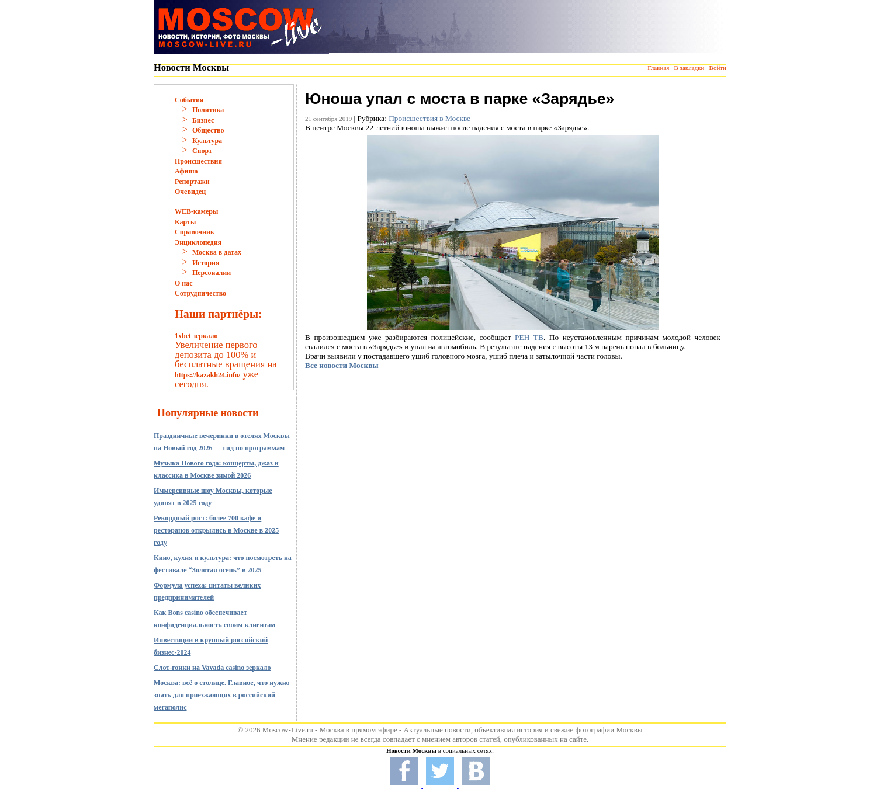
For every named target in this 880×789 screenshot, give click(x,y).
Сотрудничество (200, 293)
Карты (185, 222)
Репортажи (192, 182)
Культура (207, 141)
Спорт (202, 151)
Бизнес (203, 120)
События (189, 100)
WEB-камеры (196, 211)
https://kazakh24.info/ (207, 375)
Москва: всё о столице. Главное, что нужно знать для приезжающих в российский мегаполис (222, 695)
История (205, 263)
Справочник (194, 232)
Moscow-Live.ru (287, 729)
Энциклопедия (198, 242)
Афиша (186, 171)
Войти (717, 67)
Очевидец (190, 191)
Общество (208, 130)
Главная (658, 67)
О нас (184, 283)
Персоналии (211, 273)
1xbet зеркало (196, 336)
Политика (208, 110)
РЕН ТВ (529, 337)
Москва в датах (216, 252)
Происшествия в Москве (429, 118)
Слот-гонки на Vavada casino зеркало (212, 667)
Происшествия (198, 161)
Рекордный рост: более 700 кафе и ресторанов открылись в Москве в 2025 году (216, 530)
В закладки (689, 67)
